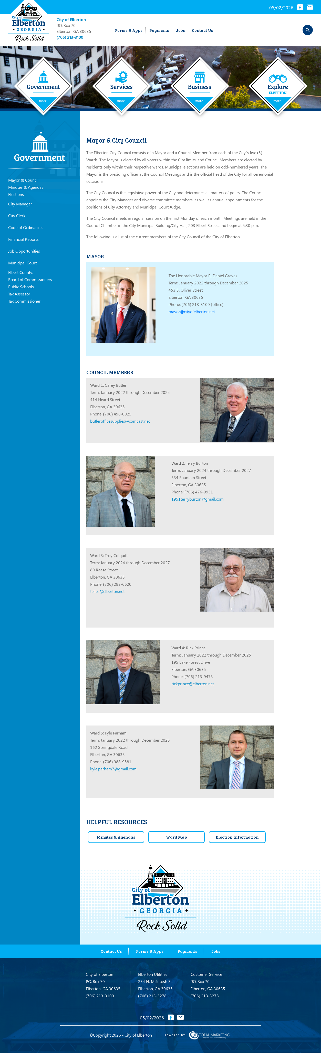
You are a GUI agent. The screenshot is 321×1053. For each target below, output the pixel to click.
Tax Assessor (19, 293)
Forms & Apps (128, 30)
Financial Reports (23, 239)
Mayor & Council (23, 180)
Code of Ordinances (25, 227)
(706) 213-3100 (70, 37)
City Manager (20, 203)
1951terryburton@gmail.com (197, 499)
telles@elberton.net (107, 591)
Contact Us (202, 30)
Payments (159, 30)
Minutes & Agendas (25, 187)
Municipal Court (22, 262)
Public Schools (21, 286)
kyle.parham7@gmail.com (113, 768)
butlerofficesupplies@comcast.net (120, 421)
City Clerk (16, 215)
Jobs (180, 30)
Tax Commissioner (24, 301)
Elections (16, 194)
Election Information (237, 837)
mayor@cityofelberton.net (192, 311)
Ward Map (176, 837)
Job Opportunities (24, 251)
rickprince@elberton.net (192, 683)
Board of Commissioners (30, 279)
